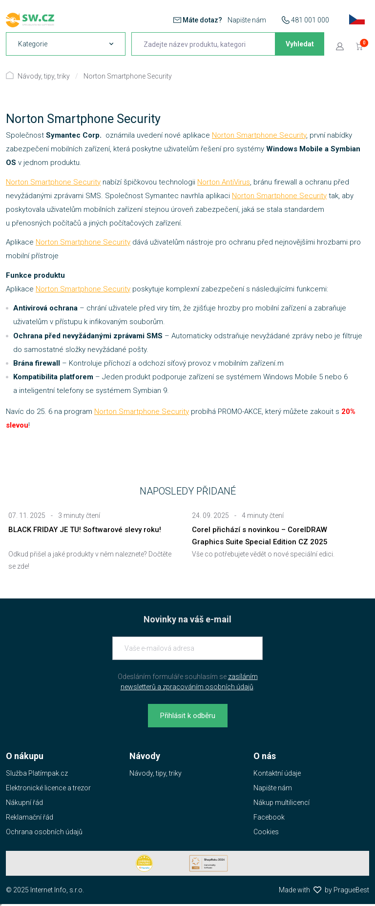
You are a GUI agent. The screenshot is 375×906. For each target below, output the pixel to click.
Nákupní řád (24, 802)
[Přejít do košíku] (359, 46)
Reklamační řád (29, 817)
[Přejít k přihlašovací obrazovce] (340, 46)
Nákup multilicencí (281, 802)
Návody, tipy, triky (44, 76)
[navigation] (65, 44)
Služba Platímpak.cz (37, 773)
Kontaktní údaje (277, 773)
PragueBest (351, 890)
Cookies (266, 832)
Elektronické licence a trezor (48, 788)
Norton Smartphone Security (127, 76)
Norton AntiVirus (223, 182)
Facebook (269, 817)
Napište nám (247, 20)
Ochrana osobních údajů (44, 832)
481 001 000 (310, 20)
